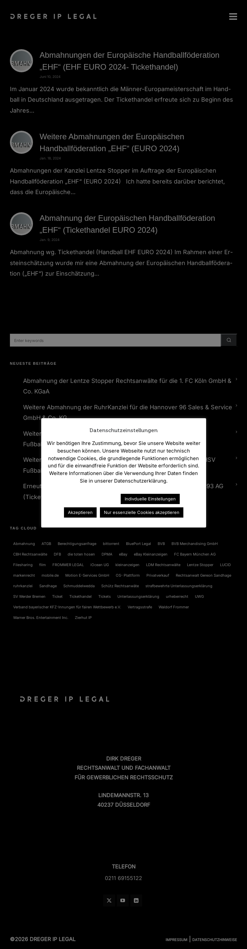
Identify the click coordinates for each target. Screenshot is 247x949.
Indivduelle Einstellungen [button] (150, 498)
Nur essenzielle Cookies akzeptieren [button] (141, 512)
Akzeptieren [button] (80, 512)
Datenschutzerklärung (87, 498)
